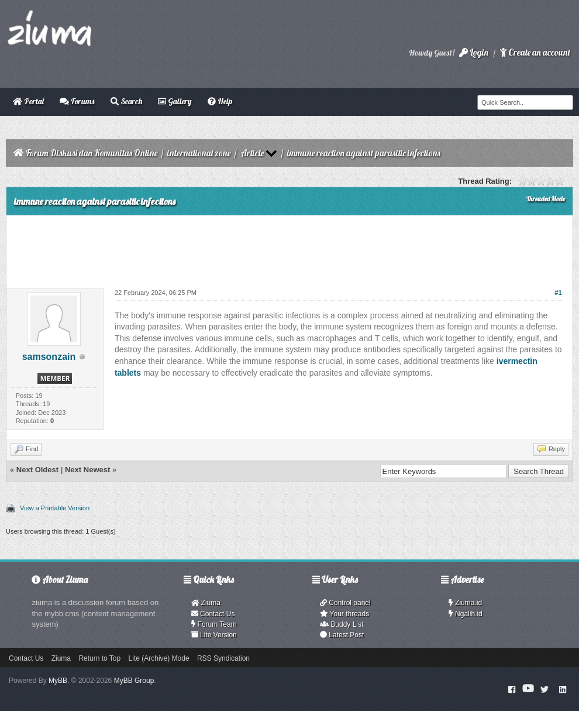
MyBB (58, 680)
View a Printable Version (54, 507)
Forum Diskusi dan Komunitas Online (91, 153)
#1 (557, 292)
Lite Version (214, 635)
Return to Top (99, 658)
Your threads (344, 614)
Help (220, 101)
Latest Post (342, 635)
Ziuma (205, 603)
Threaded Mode (545, 199)
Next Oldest (37, 469)
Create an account (535, 52)
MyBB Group (134, 680)
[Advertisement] (289, 247)
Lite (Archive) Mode (159, 658)
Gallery (174, 101)
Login (473, 52)
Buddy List (341, 624)
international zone (198, 153)
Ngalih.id (465, 614)
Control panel (345, 603)
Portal (28, 101)
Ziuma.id (465, 603)
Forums (77, 101)
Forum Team (214, 624)
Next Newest (87, 469)
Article (252, 153)
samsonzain (49, 357)
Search (126, 101)
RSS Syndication (223, 658)
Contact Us (213, 614)
